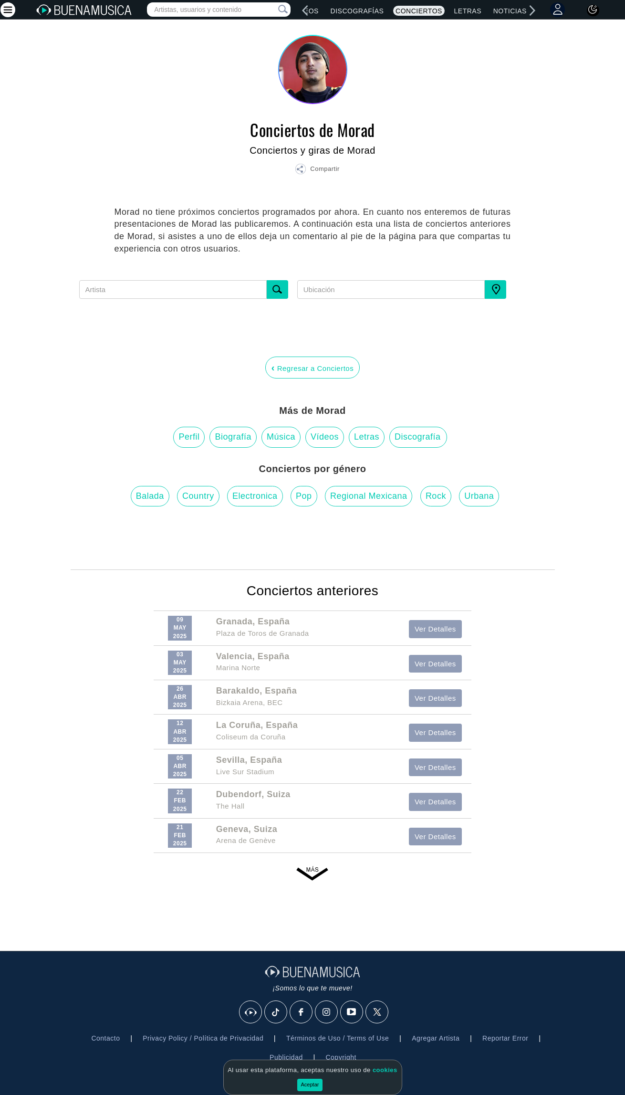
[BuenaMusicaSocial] (251, 1012)
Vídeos (325, 437)
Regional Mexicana (368, 496)
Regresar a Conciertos (312, 367)
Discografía (418, 437)
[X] (377, 1012)
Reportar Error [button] (505, 1038)
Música (281, 437)
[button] (317, 170)
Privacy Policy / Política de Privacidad (203, 1038)
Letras (467, 11)
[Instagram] (326, 1012)
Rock (436, 496)
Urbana (479, 496)
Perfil (188, 437)
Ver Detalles (435, 629)
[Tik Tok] (276, 1012)
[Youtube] (352, 1012)
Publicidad (286, 1057)
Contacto (105, 1038)
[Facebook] (301, 1012)
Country (198, 496)
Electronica (255, 496)
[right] (532, 10)
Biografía (233, 437)
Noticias (510, 11)
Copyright (340, 1057)
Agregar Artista (435, 1038)
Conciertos (419, 11)
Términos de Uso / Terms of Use (337, 1038)
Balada (150, 496)
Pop (304, 496)
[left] (305, 10)
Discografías (357, 11)
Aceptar (310, 1084)
